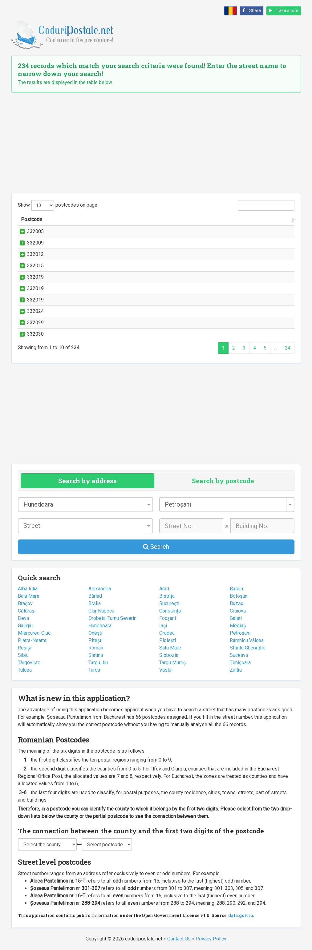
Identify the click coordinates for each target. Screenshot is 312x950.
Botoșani (239, 596)
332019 (29, 277)
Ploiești (167, 640)
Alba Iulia (28, 589)
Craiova (238, 611)
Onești (95, 633)
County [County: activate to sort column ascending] (265, 219)
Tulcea (25, 670)
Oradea (167, 633)
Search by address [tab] (87, 480)
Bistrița (167, 596)
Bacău (236, 589)
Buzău (236, 603)
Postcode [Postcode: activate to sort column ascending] (31, 219)
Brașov (25, 603)
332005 (29, 231)
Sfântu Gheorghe (247, 648)
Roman (95, 648)
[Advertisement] (156, 142)
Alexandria (99, 589)
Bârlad (95, 596)
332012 (29, 254)
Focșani (167, 618)
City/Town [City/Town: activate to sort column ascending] (228, 219)
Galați (236, 618)
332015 (29, 266)
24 (287, 348)
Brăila (94, 603)
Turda (94, 670)
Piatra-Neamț (32, 640)
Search (156, 546)
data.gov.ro (240, 915)
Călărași (26, 611)
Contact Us (179, 939)
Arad (164, 589)
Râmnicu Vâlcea (247, 640)
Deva (23, 618)
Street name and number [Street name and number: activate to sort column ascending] (86, 219)
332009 (29, 243)
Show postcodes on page (57, 205)
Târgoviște (29, 662)
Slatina (95, 655)
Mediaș (238, 626)
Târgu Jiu (98, 662)
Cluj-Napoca (101, 611)
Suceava (239, 655)
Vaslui (165, 670)
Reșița (24, 648)
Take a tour (282, 10)
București (169, 603)
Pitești (95, 640)
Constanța (170, 611)
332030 (29, 334)
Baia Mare (28, 596)
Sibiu (23, 655)
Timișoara (240, 662)
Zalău (236, 670)
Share (250, 10)
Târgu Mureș (172, 662)
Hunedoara (99, 626)
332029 (29, 322)
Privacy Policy (211, 939)
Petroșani (240, 633)
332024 (29, 311)
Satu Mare (170, 648)
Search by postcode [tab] (223, 480)
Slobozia (168, 655)
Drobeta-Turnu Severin (112, 618)
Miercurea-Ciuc (34, 633)
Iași (163, 626)
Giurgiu (25, 626)
